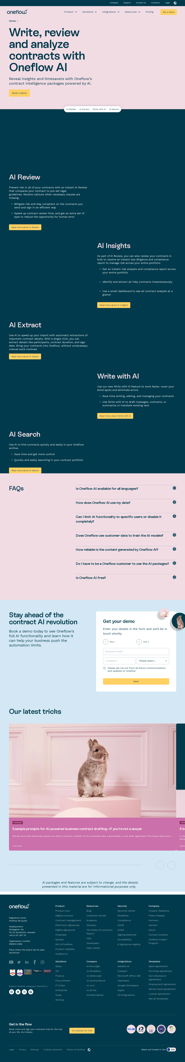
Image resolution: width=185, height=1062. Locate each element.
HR (57, 971)
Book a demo (19, 93)
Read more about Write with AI (115, 416)
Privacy (22, 1049)
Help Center (93, 948)
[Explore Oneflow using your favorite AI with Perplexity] (24, 991)
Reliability (123, 915)
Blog (88, 910)
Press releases (157, 915)
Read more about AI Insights (114, 305)
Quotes (59, 939)
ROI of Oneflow (64, 944)
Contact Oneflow (158, 934)
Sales (58, 966)
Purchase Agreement (160, 971)
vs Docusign (93, 966)
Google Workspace (128, 985)
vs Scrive (91, 990)
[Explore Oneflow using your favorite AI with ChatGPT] (11, 991)
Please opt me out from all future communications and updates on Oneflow (136, 669)
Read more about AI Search (25, 470)
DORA (121, 930)
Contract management (68, 920)
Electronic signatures (67, 925)
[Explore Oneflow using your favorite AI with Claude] (18, 991)
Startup (59, 999)
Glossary (91, 925)
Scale (58, 995)
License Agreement (159, 993)
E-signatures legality (129, 944)
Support (127, 3)
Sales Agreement (158, 966)
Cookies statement (53, 1049)
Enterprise (61, 990)
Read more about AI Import (25, 356)
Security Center (126, 910)
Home (12, 20)
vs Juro (90, 985)
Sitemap (35, 1049)
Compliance (124, 920)
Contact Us (141, 3)
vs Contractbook (95, 980)
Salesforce (123, 966)
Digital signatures (65, 930)
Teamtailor (124, 980)
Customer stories (96, 915)
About (152, 930)
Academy (91, 920)
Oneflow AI (61, 954)
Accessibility (124, 939)
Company (114, 3)
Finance (59, 975)
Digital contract (64, 915)
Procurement (62, 980)
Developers (92, 943)
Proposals (61, 934)
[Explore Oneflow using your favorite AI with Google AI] (30, 991)
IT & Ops (60, 985)
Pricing (149, 11)
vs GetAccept (94, 975)
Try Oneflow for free (82, 1030)
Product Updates (65, 949)
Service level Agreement (162, 989)
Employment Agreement (162, 984)
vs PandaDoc (93, 971)
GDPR (121, 925)
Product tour (62, 910)
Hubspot (122, 971)
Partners (153, 920)
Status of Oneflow (76, 1049)
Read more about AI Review (25, 227)
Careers (153, 925)
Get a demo (168, 12)
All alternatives (94, 995)
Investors (155, 3)
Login (167, 3)
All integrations (126, 995)
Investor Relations (159, 910)
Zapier (121, 990)
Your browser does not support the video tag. (136, 201)
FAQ (88, 938)
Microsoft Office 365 (129, 975)
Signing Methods (127, 934)
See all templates (158, 998)
